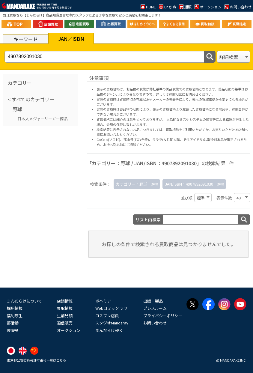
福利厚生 (14, 315)
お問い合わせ (155, 323)
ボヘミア (103, 301)
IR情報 (12, 330)
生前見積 (65, 315)
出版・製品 (153, 301)
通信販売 (65, 323)
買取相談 (172, 129)
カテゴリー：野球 (131, 184)
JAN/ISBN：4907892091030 (189, 184)
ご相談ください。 (139, 144)
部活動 (13, 323)
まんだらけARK (108, 330)
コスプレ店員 (107, 315)
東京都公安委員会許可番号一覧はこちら (36, 360)
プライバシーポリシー (162, 315)
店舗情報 (65, 301)
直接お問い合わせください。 (118, 134)
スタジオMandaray (111, 323)
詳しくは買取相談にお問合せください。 (185, 94)
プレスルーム (155, 308)
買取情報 (65, 308)
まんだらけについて (24, 301)
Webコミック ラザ (111, 308)
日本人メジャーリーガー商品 (42, 118)
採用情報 (14, 308)
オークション (68, 330)
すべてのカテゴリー (32, 99)
